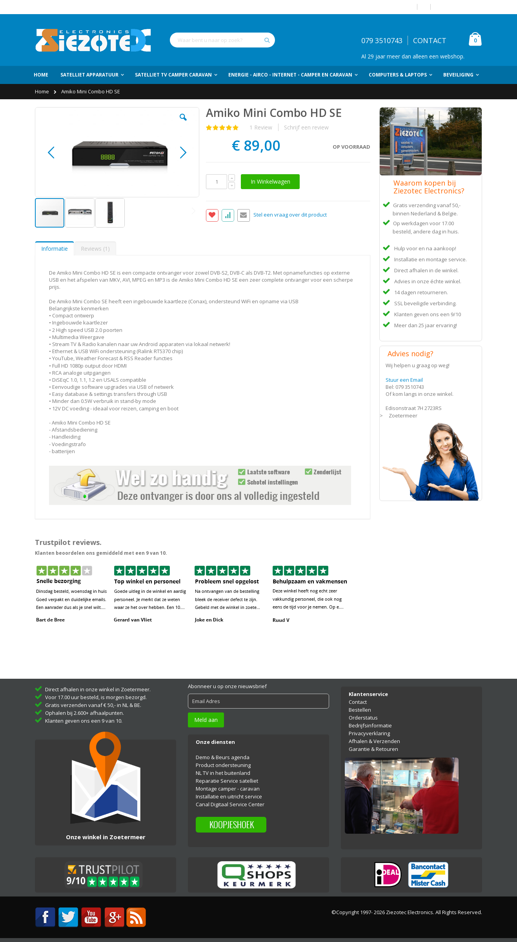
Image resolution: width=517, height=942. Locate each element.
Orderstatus (363, 717)
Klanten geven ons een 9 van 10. (83, 720)
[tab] (54, 248)
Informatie (54, 248)
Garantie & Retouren (373, 749)
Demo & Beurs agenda (222, 757)
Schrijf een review (306, 127)
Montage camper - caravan (228, 788)
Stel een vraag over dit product (290, 215)
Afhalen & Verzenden (374, 741)
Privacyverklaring (369, 733)
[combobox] (222, 40)
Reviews (95, 248)
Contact (358, 701)
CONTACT (429, 40)
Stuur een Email (404, 379)
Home (42, 91)
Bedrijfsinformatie (370, 725)
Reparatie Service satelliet (227, 780)
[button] (183, 123)
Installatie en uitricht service (229, 796)
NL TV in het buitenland (223, 772)
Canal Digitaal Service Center (230, 804)
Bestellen (360, 709)
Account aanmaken (459, 7)
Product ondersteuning (223, 765)
